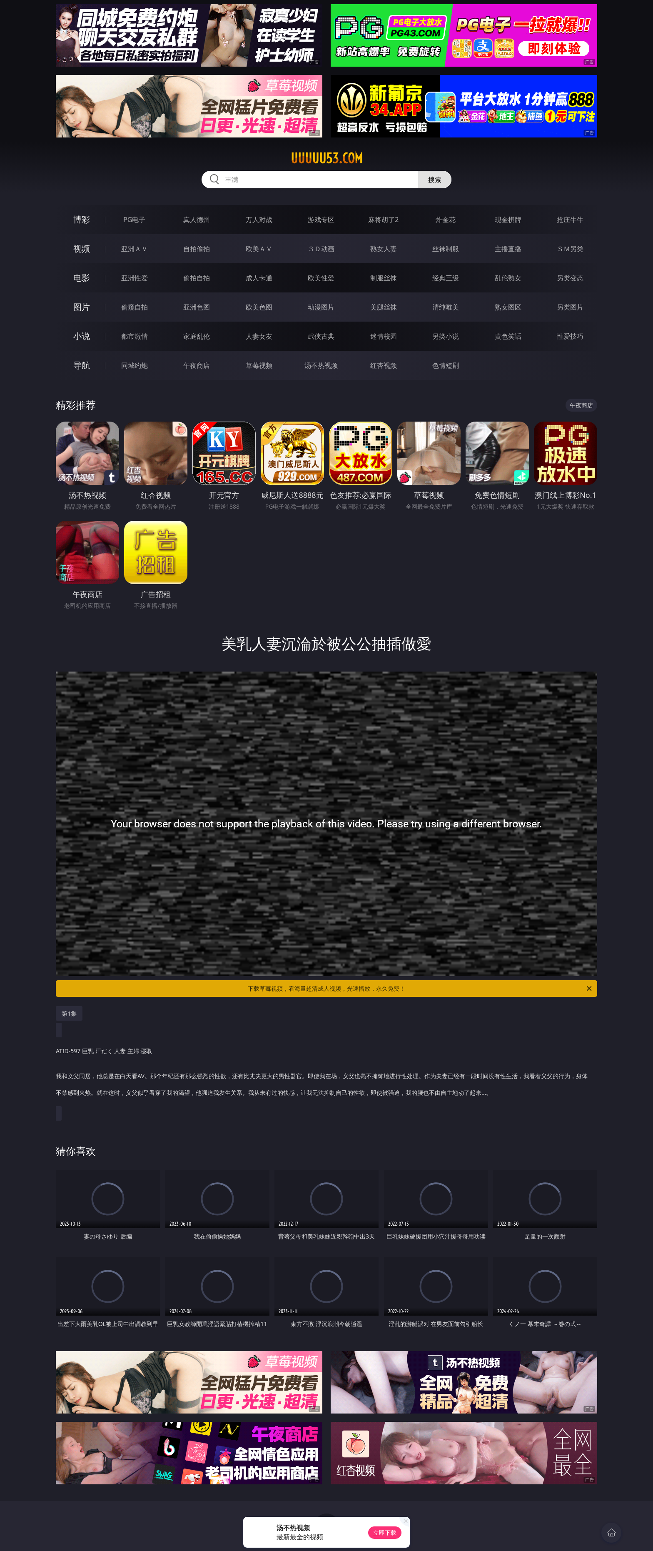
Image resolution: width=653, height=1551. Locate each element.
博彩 (81, 219)
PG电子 (134, 219)
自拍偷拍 (196, 248)
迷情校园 (383, 336)
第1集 (69, 1013)
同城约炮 (134, 365)
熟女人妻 (383, 248)
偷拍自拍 (196, 277)
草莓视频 (259, 365)
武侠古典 (321, 336)
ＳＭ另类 (570, 248)
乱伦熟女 (508, 277)
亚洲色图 (196, 307)
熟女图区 (508, 307)
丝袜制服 (445, 248)
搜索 (434, 179)
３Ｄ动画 (321, 248)
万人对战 (259, 219)
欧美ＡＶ (259, 248)
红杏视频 (383, 365)
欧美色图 (259, 307)
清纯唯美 (445, 307)
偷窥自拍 (134, 307)
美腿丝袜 (383, 307)
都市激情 (134, 336)
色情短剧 (445, 365)
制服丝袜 (383, 277)
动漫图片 (321, 307)
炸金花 (446, 219)
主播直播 (508, 248)
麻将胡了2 (383, 219)
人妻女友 (259, 336)
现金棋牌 (508, 219)
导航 (81, 365)
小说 (81, 336)
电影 (81, 277)
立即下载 (384, 1532)
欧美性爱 (321, 277)
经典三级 (445, 277)
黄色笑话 (508, 336)
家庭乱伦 (196, 336)
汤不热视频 (321, 365)
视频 (81, 248)
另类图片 (570, 307)
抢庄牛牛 (570, 219)
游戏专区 (321, 219)
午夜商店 (196, 365)
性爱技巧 (570, 336)
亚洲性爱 (134, 277)
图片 (81, 306)
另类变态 (570, 277)
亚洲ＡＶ (134, 248)
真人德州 (196, 219)
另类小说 (445, 336)
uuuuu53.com (327, 158)
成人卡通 (259, 277)
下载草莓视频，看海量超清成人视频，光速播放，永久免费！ (420, 989)
